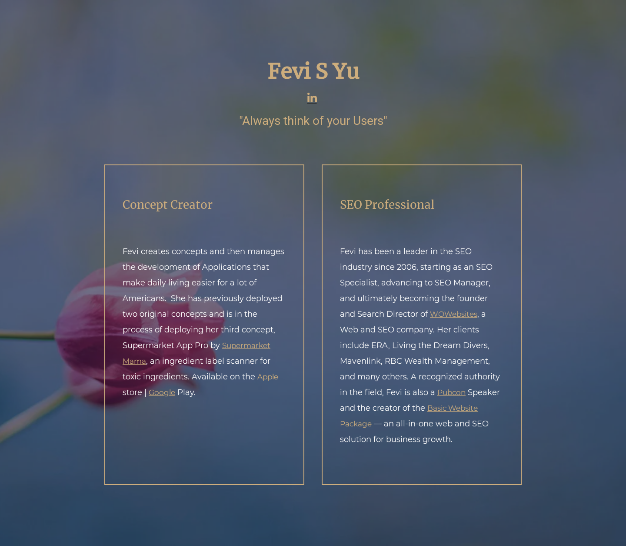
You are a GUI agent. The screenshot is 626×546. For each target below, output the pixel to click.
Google (162, 392)
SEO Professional (387, 205)
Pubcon (451, 392)
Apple (267, 376)
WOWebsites (453, 314)
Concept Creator (168, 205)
